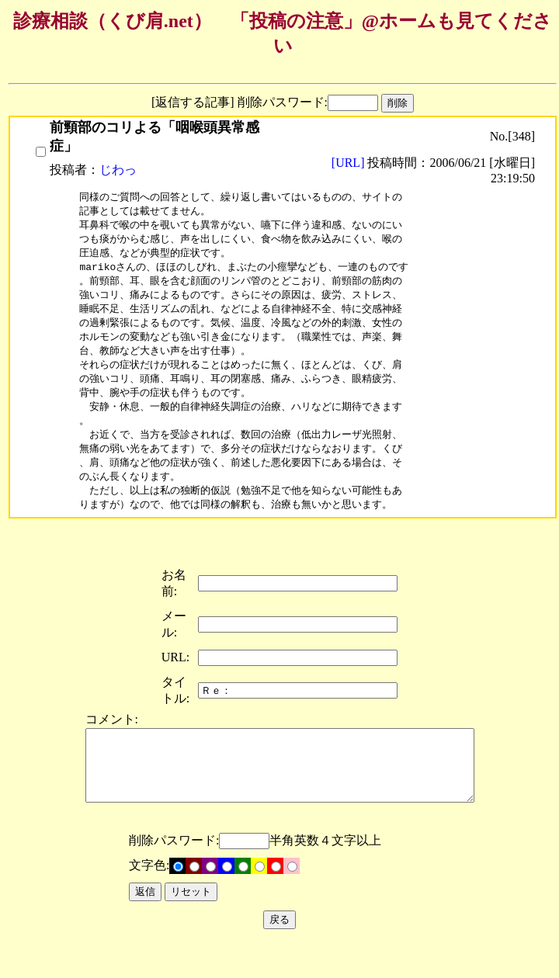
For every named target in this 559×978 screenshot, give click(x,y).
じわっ (118, 169)
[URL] (350, 162)
